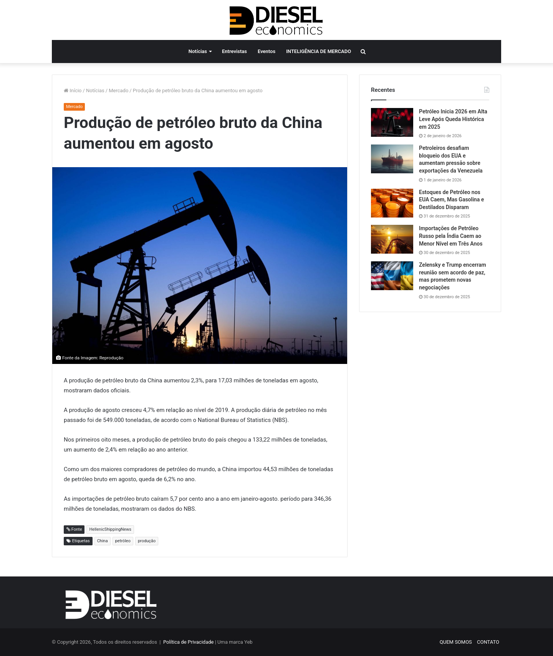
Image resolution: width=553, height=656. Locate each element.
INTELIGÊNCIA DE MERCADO (318, 51)
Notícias (198, 51)
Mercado (118, 90)
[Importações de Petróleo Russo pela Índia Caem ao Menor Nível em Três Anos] (392, 239)
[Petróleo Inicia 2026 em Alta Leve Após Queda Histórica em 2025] (392, 122)
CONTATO (488, 642)
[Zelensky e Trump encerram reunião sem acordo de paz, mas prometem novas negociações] (392, 275)
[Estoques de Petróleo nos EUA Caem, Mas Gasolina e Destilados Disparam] (392, 203)
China (102, 540)
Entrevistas (234, 51)
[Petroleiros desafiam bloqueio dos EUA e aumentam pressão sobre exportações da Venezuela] (392, 158)
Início (73, 90)
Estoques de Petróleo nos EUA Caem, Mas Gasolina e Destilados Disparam (451, 199)
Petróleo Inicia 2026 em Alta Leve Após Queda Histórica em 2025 (453, 119)
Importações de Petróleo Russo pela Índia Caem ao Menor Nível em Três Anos (450, 235)
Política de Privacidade (188, 642)
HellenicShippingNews (110, 529)
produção (147, 540)
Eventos (266, 51)
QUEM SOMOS (456, 642)
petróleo (123, 540)
